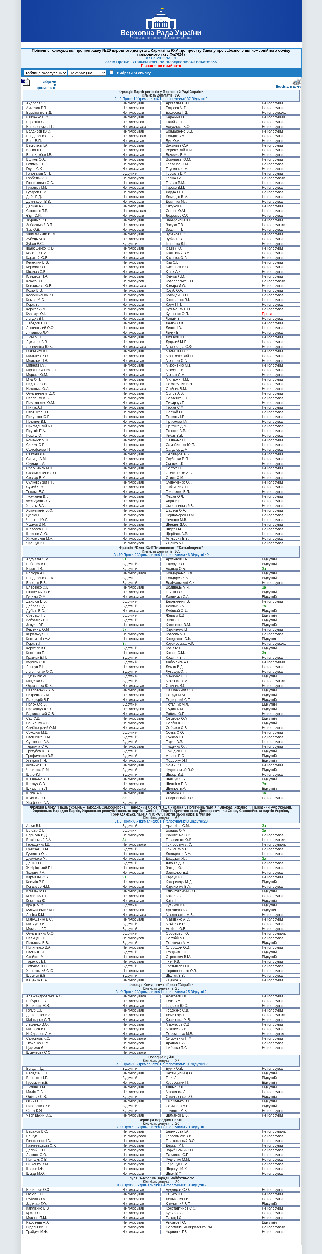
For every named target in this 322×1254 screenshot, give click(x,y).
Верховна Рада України (160, 33)
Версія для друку (288, 85)
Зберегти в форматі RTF (38, 84)
